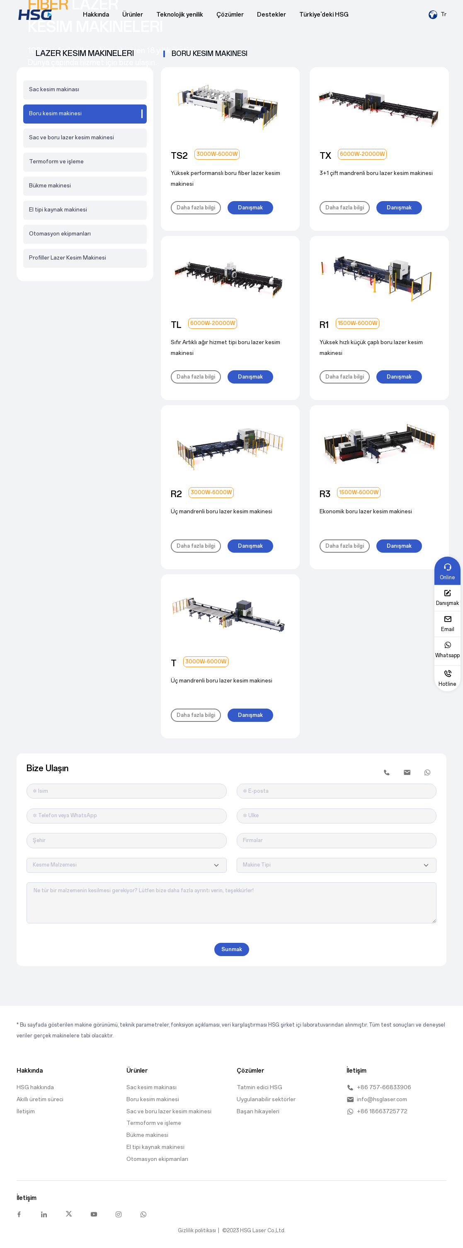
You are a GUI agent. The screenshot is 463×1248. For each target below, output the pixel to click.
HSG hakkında (35, 1087)
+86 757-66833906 (379, 1087)
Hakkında (96, 14)
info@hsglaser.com (377, 1099)
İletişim (26, 1111)
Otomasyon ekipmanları (60, 234)
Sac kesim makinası (54, 89)
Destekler (271, 14)
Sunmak (231, 949)
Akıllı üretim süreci (40, 1099)
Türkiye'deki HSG (324, 14)
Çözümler (230, 14)
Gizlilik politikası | (198, 1230)
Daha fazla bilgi (196, 208)
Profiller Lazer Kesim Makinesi (67, 258)
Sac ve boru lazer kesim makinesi (71, 137)
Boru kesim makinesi (152, 1099)
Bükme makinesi (50, 185)
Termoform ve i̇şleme (56, 161)
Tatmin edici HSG (259, 1087)
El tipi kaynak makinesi (58, 209)
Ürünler (132, 14)
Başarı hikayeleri (258, 1111)
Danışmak (250, 208)
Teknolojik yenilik (179, 14)
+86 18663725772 (377, 1111)
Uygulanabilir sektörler (266, 1099)
